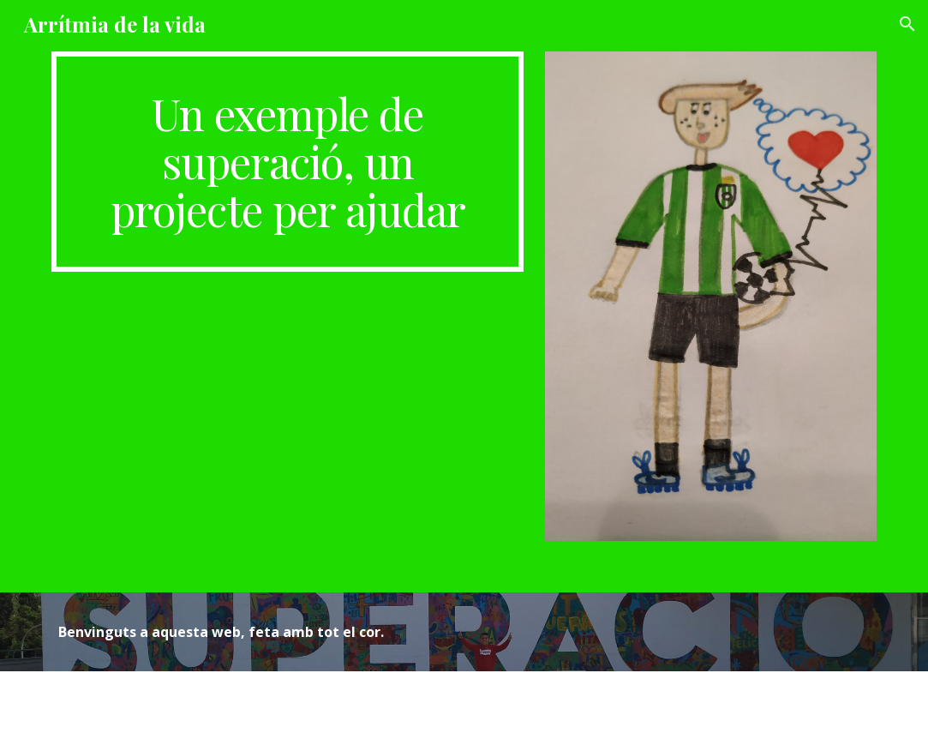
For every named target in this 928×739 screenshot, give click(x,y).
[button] (907, 24)
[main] (287, 161)
